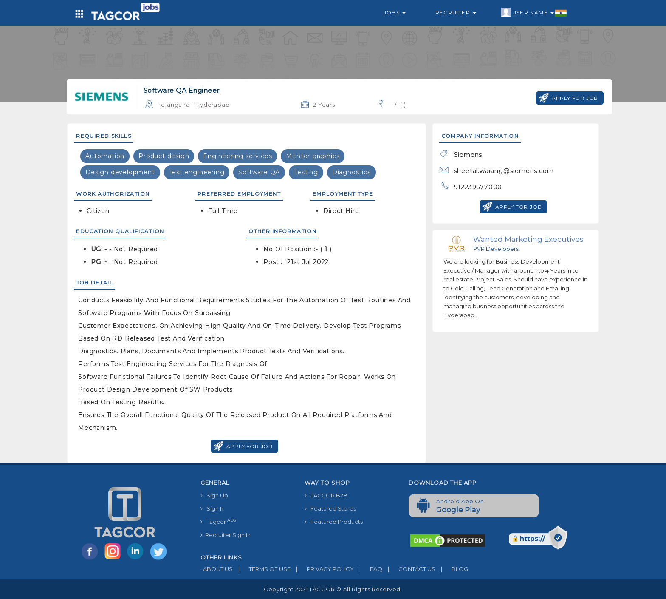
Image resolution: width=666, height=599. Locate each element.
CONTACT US (408, 568)
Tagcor (218, 521)
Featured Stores (330, 508)
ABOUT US (216, 568)
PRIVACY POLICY (322, 568)
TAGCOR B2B (326, 495)
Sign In (212, 508)
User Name (534, 12)
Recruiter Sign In (225, 534)
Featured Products (334, 521)
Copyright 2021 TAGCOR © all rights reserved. (333, 589)
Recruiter (455, 12)
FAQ (368, 568)
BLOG (451, 568)
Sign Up (214, 495)
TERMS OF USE (262, 568)
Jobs (395, 12)
